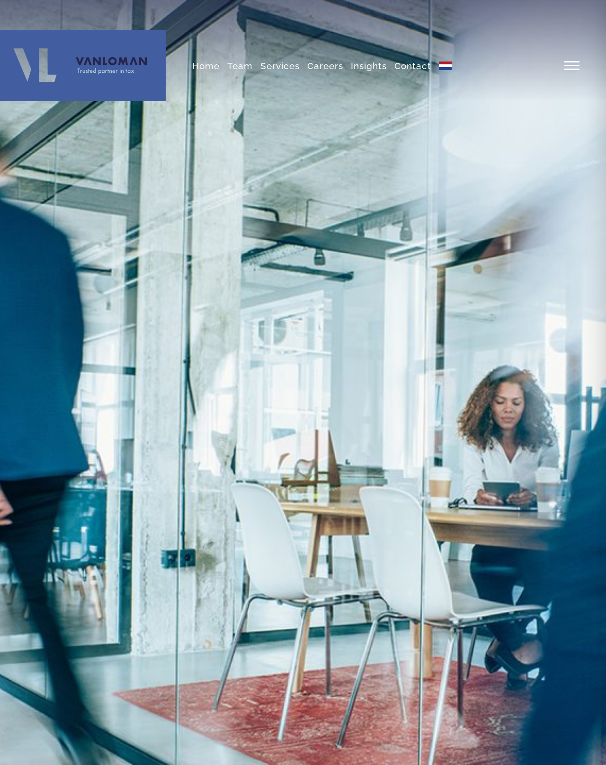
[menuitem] (445, 66)
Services (280, 66)
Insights (369, 66)
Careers (325, 66)
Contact (412, 66)
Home (206, 66)
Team (240, 66)
